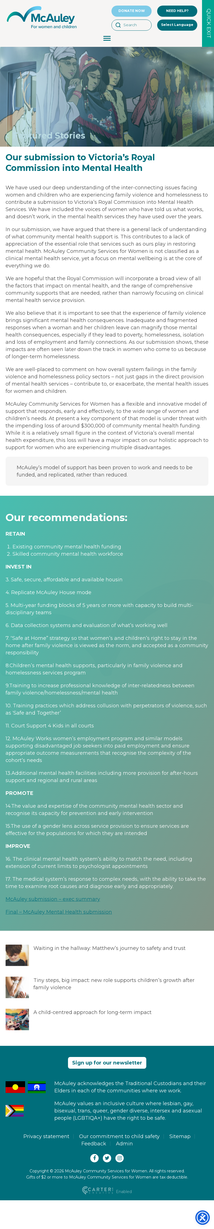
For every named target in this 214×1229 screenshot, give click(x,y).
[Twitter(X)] (107, 1158)
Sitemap (180, 1136)
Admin (124, 1144)
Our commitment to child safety (119, 1136)
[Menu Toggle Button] (107, 39)
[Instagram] (119, 1158)
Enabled (107, 1191)
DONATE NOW (131, 11)
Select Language (177, 25)
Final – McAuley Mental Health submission (59, 912)
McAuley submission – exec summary (53, 899)
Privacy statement (46, 1136)
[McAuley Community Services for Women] (42, 28)
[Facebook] (94, 1158)
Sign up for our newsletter (107, 1063)
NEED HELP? (177, 11)
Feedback (93, 1144)
